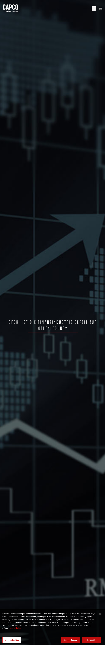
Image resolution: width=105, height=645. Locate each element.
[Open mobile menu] (100, 9)
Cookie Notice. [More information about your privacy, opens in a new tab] (15, 632)
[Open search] (94, 8)
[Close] (100, 618)
